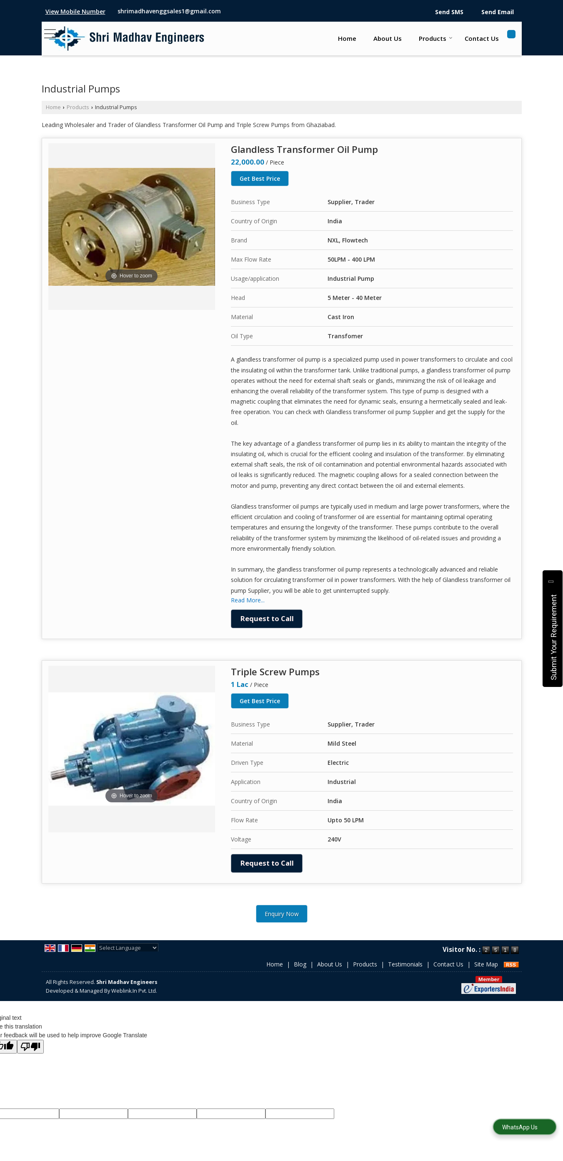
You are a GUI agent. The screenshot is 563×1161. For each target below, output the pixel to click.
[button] (75, 11)
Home (347, 38)
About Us (387, 38)
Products (436, 38)
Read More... (248, 600)
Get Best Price (260, 178)
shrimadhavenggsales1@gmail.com (169, 11)
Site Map (486, 964)
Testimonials (405, 964)
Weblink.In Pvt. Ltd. (134, 990)
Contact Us (482, 38)
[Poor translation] (30, 1047)
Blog (300, 964)
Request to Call (267, 618)
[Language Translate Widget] (127, 947)
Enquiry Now (282, 914)
